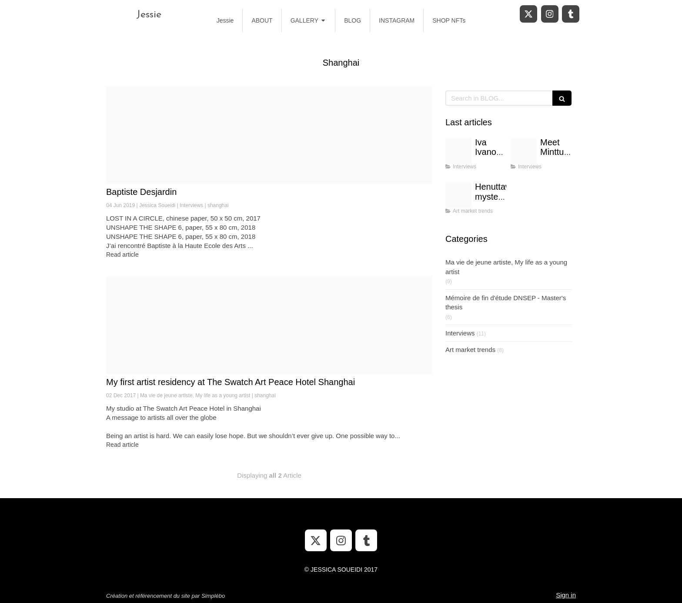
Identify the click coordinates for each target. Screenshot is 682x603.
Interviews (460, 333)
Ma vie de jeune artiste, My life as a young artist (506, 266)
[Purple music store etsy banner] (524, 151)
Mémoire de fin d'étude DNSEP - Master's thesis (505, 302)
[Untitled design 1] (458, 195)
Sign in (566, 595)
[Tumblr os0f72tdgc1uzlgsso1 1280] (269, 325)
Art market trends (470, 349)
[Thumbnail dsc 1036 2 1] (269, 135)
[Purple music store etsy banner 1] (458, 151)
